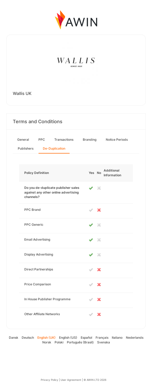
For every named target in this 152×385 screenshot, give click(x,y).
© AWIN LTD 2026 (95, 379)
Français (102, 337)
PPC (41, 139)
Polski (59, 342)
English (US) (68, 337)
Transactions (63, 139)
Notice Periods (117, 139)
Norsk (46, 342)
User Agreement (71, 379)
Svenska (103, 342)
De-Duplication (54, 148)
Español (86, 337)
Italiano (117, 337)
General (23, 139)
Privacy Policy (49, 379)
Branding (89, 139)
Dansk (13, 337)
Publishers (25, 148)
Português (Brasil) (80, 342)
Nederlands (134, 337)
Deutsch (28, 337)
